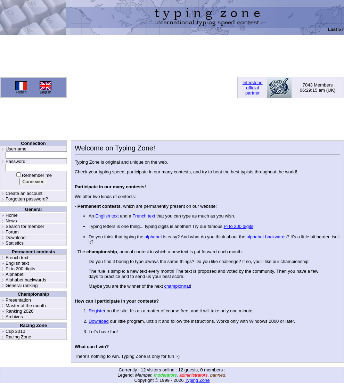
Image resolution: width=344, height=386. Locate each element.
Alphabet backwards (26, 279)
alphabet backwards (266, 236)
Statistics (15, 243)
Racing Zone (18, 336)
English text (17, 263)
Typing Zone (197, 380)
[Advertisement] (141, 87)
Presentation (18, 300)
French (21, 92)
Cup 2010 (15, 331)
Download (16, 237)
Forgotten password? (27, 199)
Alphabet (14, 274)
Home (12, 215)
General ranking (22, 285)
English (45, 92)
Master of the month (26, 305)
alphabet (153, 236)
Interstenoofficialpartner (253, 88)
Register (97, 310)
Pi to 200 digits (20, 268)
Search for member (25, 226)
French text (17, 257)
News (11, 220)
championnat (177, 286)
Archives (14, 316)
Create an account (24, 193)
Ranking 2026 (19, 311)
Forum (12, 232)
